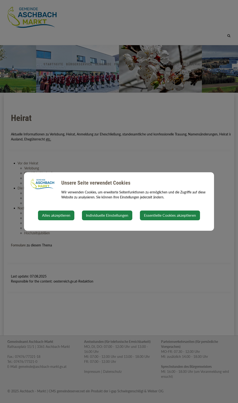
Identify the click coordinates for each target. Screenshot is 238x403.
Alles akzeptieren (56, 215)
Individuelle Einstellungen (107, 215)
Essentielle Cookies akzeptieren (170, 215)
